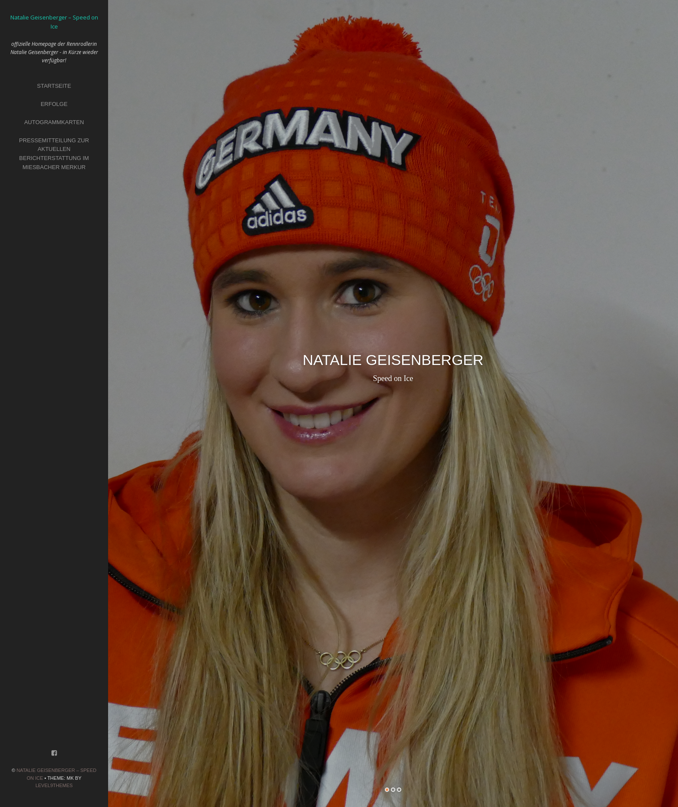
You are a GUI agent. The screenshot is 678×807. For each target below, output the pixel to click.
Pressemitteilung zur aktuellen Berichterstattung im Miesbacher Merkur (54, 153)
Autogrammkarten (54, 122)
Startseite (54, 86)
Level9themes (54, 785)
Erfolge (54, 104)
